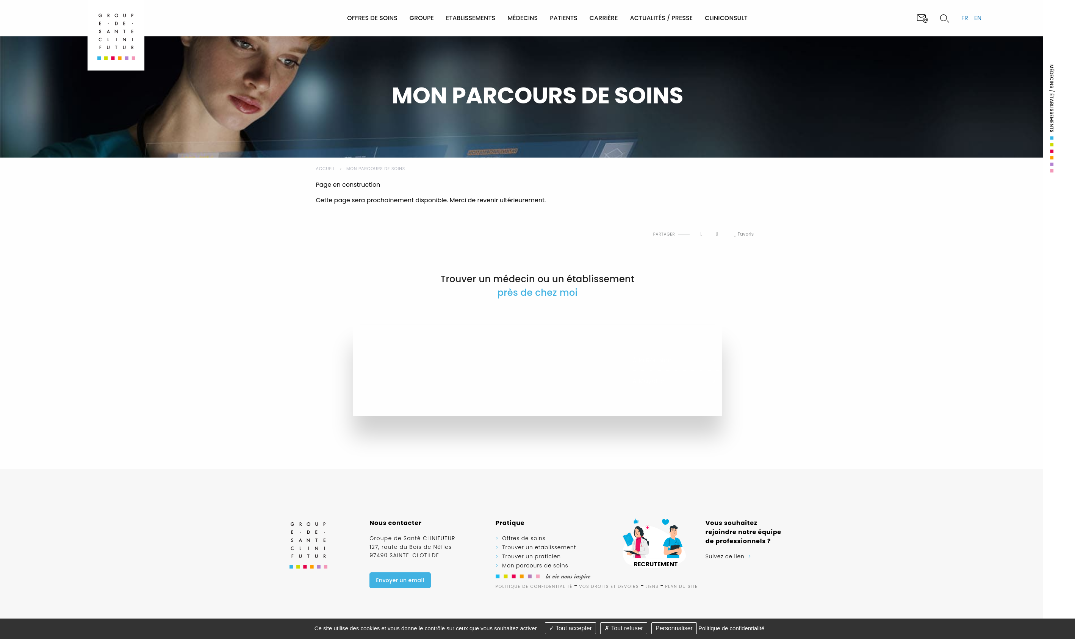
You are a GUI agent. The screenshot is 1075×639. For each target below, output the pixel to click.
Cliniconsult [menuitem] (726, 18)
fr (964, 18)
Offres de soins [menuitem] (372, 18)
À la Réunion (651, 360)
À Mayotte (648, 381)
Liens (652, 586)
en (977, 18)
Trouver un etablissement (539, 547)
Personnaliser (674, 628)
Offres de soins (523, 538)
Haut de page (324, 227)
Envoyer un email (400, 580)
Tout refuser (623, 628)
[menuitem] (315, 18)
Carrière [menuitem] (604, 18)
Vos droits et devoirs (609, 586)
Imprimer (341, 227)
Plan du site (681, 586)
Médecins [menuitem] (522, 18)
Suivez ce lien (725, 556)
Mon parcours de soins (375, 169)
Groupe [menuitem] (422, 18)
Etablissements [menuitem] (470, 18)
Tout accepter (570, 628)
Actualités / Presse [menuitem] (661, 18)
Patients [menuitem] (563, 18)
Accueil (325, 169)
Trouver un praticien (531, 556)
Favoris (744, 234)
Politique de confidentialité (534, 586)
